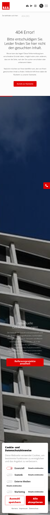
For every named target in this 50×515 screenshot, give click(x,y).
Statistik (19, 474)
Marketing (20, 491)
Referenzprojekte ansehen (25, 362)
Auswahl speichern (15, 500)
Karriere (15, 508)
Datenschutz (33, 508)
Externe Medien (23, 481)
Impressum (23, 508)
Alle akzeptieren (35, 500)
